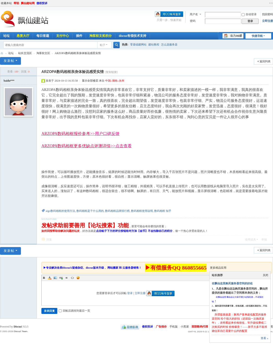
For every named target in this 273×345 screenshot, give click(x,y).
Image (55, 277)
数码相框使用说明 (142, 210)
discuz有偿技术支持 (132, 36)
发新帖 (9, 60)
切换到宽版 (271, 3)
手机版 (173, 326)
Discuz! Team (20, 331)
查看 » (264, 338)
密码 (192, 20)
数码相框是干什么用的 (90, 210)
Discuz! (18, 326)
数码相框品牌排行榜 (117, 210)
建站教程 (153, 44)
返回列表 (265, 61)
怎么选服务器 (169, 44)
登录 (130, 293)
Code (72, 277)
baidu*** (9, 80)
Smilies (78, 277)
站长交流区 (25, 53)
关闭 (265, 275)
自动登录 (249, 14)
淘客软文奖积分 (100, 36)
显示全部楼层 (90, 80)
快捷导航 (257, 36)
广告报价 (161, 326)
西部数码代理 (200, 326)
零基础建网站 (138, 44)
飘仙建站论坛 (2, 53)
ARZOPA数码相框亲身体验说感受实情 (78, 53)
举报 (264, 239)
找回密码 (267, 14)
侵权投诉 (41, 3)
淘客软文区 (43, 53)
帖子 (102, 45)
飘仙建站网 (28, 3)
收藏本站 (6, 3)
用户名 (194, 14)
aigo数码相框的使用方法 (60, 210)
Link (61, 277)
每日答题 (42, 36)
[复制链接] (111, 72)
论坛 (11, 53)
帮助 (16, 3)
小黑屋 (185, 326)
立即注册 (267, 20)
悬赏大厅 (23, 36)
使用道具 (250, 239)
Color (49, 277)
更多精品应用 (218, 267)
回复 (49, 239)
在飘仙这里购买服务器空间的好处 (232, 283)
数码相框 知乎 (162, 210)
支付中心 (62, 36)
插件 (79, 36)
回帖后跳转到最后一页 (74, 310)
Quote (66, 277)
